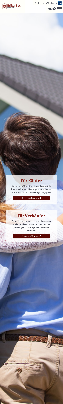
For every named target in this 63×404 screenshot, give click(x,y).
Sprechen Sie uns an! (31, 198)
